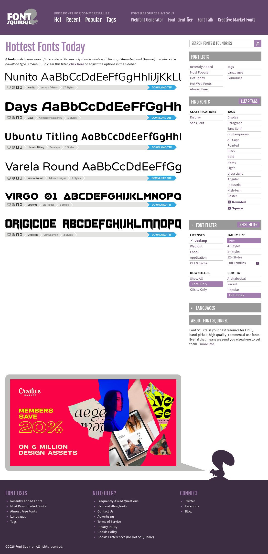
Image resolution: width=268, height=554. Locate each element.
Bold (230, 157)
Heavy (231, 162)
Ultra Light (235, 173)
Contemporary (238, 134)
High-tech (234, 190)
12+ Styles (234, 257)
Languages (235, 72)
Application (198, 258)
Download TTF (162, 87)
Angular (233, 179)
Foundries (234, 78)
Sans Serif (197, 123)
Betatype (55, 147)
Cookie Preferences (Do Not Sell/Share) (125, 537)
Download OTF (161, 118)
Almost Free (199, 89)
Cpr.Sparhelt (50, 235)
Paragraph (235, 123)
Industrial (234, 185)
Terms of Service (109, 522)
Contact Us (105, 511)
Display (195, 117)
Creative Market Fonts (236, 19)
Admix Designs (57, 178)
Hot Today (197, 78)
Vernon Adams (49, 87)
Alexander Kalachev (50, 118)
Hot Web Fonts (201, 84)
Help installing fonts (112, 506)
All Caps (233, 140)
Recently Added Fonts (26, 501)
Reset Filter (248, 224)
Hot (57, 19)
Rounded (236, 202)
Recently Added (201, 67)
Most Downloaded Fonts (28, 506)
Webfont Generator (147, 19)
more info (207, 344)
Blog (188, 511)
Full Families (236, 263)
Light (231, 168)
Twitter (190, 501)
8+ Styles (233, 252)
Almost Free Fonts (23, 511)
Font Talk (205, 19)
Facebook (192, 506)
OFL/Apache (198, 263)
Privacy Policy (107, 527)
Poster (232, 196)
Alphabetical (236, 279)
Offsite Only (198, 290)
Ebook (194, 252)
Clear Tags (249, 101)
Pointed (233, 145)
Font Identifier (180, 19)
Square (235, 208)
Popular (93, 19)
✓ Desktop (198, 240)
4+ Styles (233, 246)
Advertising (105, 516)
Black (231, 151)
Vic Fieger (48, 204)
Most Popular (200, 72)
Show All (196, 279)
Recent (73, 19)
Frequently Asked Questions (118, 501)
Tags (111, 19)
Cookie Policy (107, 532)
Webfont (196, 246)
